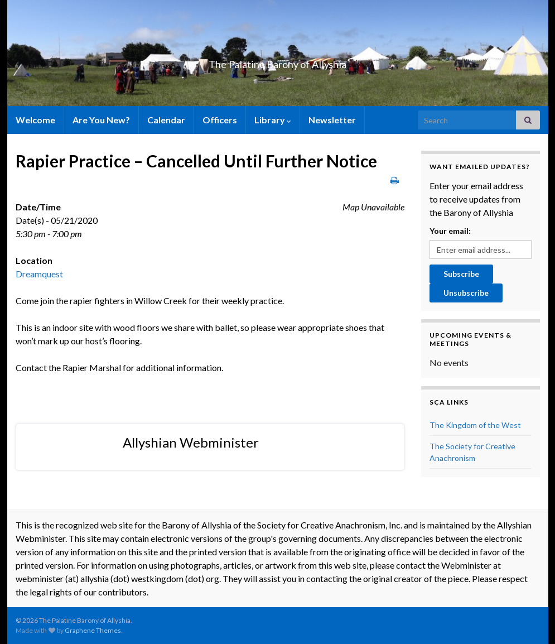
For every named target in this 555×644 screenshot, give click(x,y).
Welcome (35, 119)
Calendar (166, 119)
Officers (219, 119)
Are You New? (101, 119)
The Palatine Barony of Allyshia (277, 61)
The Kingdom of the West (475, 425)
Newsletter (332, 119)
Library (272, 119)
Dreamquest (39, 273)
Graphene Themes (93, 630)
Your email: (450, 231)
